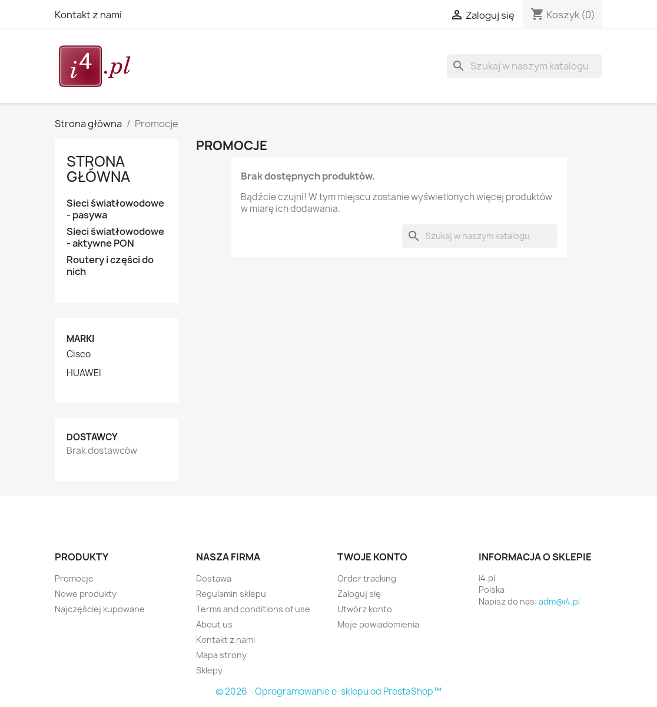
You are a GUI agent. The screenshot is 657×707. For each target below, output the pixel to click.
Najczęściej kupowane (100, 609)
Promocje (74, 578)
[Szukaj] (524, 66)
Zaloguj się (359, 593)
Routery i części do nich (110, 266)
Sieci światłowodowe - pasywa (115, 209)
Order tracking (366, 578)
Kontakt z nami (88, 14)
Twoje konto (372, 556)
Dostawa (213, 578)
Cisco (79, 354)
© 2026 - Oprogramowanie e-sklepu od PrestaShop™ (328, 691)
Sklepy (209, 670)
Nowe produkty (86, 593)
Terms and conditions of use (253, 609)
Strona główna (98, 169)
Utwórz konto (364, 609)
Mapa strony (221, 654)
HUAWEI (84, 373)
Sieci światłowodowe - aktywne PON (115, 237)
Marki (80, 339)
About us (214, 624)
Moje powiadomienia (378, 624)
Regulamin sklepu (231, 593)
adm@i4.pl (559, 601)
